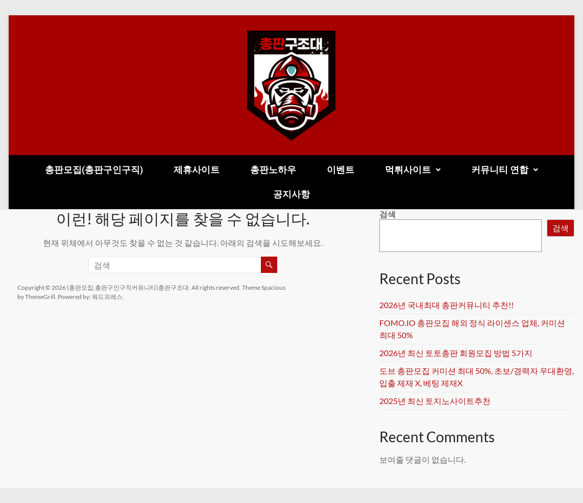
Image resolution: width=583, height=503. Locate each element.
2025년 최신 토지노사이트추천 (435, 401)
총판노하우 (273, 169)
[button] (413, 170)
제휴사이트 (197, 169)
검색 (387, 214)
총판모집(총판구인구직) (94, 169)
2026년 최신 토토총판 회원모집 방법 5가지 (455, 353)
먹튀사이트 (413, 169)
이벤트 (340, 169)
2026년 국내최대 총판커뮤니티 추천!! (446, 305)
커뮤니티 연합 (504, 169)
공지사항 (291, 194)
